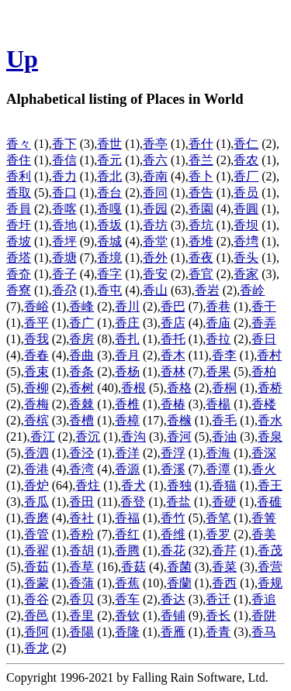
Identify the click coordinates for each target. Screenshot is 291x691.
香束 (36, 371)
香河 (179, 436)
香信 (64, 160)
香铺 (173, 615)
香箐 (263, 517)
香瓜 (36, 501)
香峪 (36, 306)
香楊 (218, 404)
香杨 (127, 371)
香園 (201, 208)
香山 (155, 290)
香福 (127, 517)
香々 (18, 143)
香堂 (155, 241)
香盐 (178, 501)
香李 (224, 355)
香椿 (173, 404)
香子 (64, 273)
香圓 (246, 208)
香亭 (155, 143)
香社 (81, 517)
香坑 (201, 225)
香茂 (270, 550)
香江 (42, 436)
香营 (270, 566)
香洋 (127, 452)
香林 (173, 371)
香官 (201, 273)
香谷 (36, 599)
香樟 (127, 420)
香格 (179, 387)
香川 (127, 306)
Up (22, 59)
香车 (127, 599)
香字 (109, 273)
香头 (246, 257)
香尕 (64, 290)
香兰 (201, 160)
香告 (201, 192)
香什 (201, 143)
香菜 (224, 566)
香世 (109, 143)
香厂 (246, 176)
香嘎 (109, 208)
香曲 (81, 355)
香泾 (81, 452)
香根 (133, 387)
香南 (155, 176)
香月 (127, 355)
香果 (218, 371)
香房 (81, 339)
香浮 (173, 452)
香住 (18, 160)
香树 (81, 387)
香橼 (179, 420)
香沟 (133, 436)
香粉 (81, 534)
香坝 (246, 225)
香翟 (36, 550)
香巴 (173, 306)
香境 (109, 257)
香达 (173, 599)
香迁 (218, 599)
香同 (155, 192)
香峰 (81, 306)
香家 (246, 273)
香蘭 (179, 583)
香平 (36, 322)
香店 (173, 322)
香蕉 (127, 583)
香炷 (87, 485)
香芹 (224, 550)
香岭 (252, 290)
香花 (173, 550)
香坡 (18, 241)
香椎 (127, 404)
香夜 (201, 257)
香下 (64, 143)
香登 (132, 501)
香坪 (64, 241)
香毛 (224, 420)
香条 (81, 371)
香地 (64, 225)
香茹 (36, 566)
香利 (18, 176)
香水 (270, 420)
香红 (127, 534)
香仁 (246, 143)
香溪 (173, 469)
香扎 (127, 339)
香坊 (155, 225)
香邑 (36, 615)
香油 (224, 436)
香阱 (263, 615)
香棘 (81, 404)
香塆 (246, 241)
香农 (246, 160)
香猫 (224, 485)
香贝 (81, 599)
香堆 (201, 241)
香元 (109, 160)
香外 (155, 257)
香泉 (270, 436)
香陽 (81, 631)
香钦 (127, 615)
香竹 (173, 517)
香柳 (36, 387)
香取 (18, 192)
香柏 (263, 371)
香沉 (87, 436)
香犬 (133, 485)
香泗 (36, 452)
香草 (81, 566)
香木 (173, 355)
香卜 (201, 176)
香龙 (36, 648)
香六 (155, 160)
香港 (36, 469)
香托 (173, 339)
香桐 (224, 387)
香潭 (218, 469)
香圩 (18, 225)
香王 (270, 485)
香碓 (269, 501)
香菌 (179, 566)
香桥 (270, 387)
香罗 (218, 534)
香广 (81, 322)
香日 (263, 339)
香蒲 (81, 583)
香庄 (127, 322)
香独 (179, 485)
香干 (263, 306)
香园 (155, 208)
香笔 (218, 517)
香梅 (36, 404)
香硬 (224, 501)
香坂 (109, 225)
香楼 (263, 404)
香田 (81, 501)
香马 (263, 631)
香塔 (18, 257)
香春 (36, 355)
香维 (173, 534)
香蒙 (36, 583)
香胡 (81, 550)
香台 (109, 192)
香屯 (109, 290)
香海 (218, 452)
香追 (263, 599)
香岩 (207, 290)
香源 (127, 469)
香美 (263, 534)
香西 (224, 583)
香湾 (81, 469)
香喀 (64, 208)
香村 (269, 355)
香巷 (218, 306)
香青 (218, 631)
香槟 (36, 420)
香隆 (127, 631)
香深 (263, 452)
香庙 (218, 322)
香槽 (81, 420)
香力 (64, 176)
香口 (64, 192)
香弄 (263, 322)
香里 (81, 615)
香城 (109, 241)
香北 (109, 176)
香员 (246, 192)
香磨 (36, 517)
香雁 (173, 631)
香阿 (36, 631)
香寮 (18, 290)
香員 (18, 208)
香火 (263, 469)
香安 (155, 273)
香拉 (218, 339)
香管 (36, 534)
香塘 (64, 257)
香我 (36, 339)
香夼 (18, 273)
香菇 (133, 566)
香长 (218, 615)
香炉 (36, 485)
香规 (270, 583)
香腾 (127, 550)
